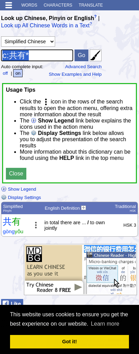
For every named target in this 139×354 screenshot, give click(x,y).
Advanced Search (83, 66)
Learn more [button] (105, 324)
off (5, 73)
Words (29, 5)
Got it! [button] (69, 341)
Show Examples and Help (75, 74)
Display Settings (21, 197)
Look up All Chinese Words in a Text (45, 26)
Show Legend (18, 189)
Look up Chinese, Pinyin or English (47, 18)
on (17, 73)
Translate (91, 5)
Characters (58, 5)
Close (16, 173)
